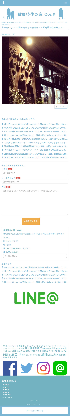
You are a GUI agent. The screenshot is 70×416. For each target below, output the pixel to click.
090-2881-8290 (13, 248)
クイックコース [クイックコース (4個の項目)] (51, 346)
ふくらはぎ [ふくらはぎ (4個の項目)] (29, 346)
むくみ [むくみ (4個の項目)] (36, 346)
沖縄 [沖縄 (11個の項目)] (33, 351)
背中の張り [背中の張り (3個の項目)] (29, 355)
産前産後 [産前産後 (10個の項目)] (46, 351)
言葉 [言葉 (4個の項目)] (64, 355)
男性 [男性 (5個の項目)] (53, 351)
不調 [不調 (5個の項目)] (22, 348)
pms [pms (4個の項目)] (9, 346)
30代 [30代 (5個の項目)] (5, 346)
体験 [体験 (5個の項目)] (44, 348)
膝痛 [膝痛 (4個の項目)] (60, 355)
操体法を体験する (35, 411)
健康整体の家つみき (9, 381)
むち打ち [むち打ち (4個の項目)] (42, 346)
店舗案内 (6, 384)
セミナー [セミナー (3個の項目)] (60, 346)
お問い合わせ (11, 252)
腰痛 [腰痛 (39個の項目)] (44, 354)
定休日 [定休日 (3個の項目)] (10, 351)
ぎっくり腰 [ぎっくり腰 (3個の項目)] (14, 346)
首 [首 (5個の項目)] (13, 357)
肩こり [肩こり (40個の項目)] (16, 354)
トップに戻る (61, 107)
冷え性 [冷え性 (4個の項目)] (48, 348)
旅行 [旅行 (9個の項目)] (28, 351)
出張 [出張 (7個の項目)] (53, 348)
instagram (6, 34)
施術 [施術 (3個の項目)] (24, 351)
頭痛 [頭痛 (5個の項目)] (9, 357)
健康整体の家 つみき (12, 230)
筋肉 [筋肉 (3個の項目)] (62, 351)
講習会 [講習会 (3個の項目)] (5, 357)
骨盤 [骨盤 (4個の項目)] (15, 357)
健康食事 (6, 392)
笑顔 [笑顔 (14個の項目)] (57, 351)
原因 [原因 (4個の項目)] (62, 348)
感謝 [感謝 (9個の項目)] (14, 351)
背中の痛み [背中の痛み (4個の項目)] (37, 355)
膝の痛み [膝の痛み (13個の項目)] (53, 354)
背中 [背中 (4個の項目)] (23, 355)
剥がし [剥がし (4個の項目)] (58, 348)
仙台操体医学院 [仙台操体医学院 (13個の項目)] (33, 348)
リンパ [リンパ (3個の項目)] (18, 348)
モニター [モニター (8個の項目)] (12, 348)
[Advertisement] (35, 327)
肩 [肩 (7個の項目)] (10, 355)
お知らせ (6, 387)
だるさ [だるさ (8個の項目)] (22, 346)
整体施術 (6, 389)
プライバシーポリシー (35, 400)
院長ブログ (7, 395)
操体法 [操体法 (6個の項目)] (19, 351)
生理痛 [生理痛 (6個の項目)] (38, 351)
